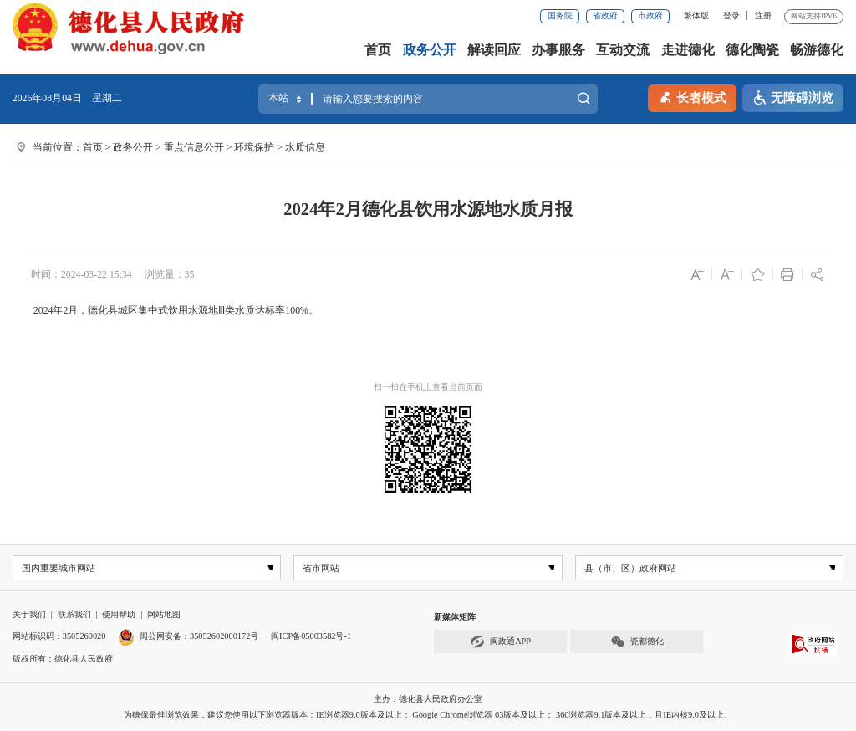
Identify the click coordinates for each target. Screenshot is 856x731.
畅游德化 (816, 50)
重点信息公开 (194, 147)
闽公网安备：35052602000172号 (188, 637)
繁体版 (696, 15)
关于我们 (29, 615)
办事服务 (558, 50)
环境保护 (254, 147)
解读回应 (494, 50)
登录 (731, 15)
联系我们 (74, 615)
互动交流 (623, 50)
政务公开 (429, 50)
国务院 (560, 15)
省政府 (605, 15)
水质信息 (305, 147)
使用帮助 (118, 615)
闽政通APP (500, 642)
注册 (763, 15)
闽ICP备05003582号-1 (311, 637)
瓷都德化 (637, 642)
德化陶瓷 (752, 50)
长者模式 (692, 97)
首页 (377, 50)
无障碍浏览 (792, 98)
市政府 (650, 15)
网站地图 (164, 615)
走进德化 (688, 50)
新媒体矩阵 (455, 617)
